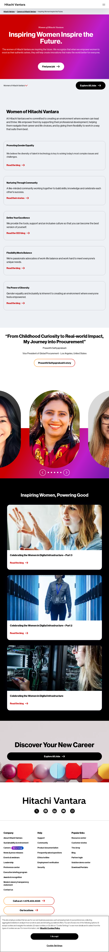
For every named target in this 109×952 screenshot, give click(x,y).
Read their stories (18, 198)
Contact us (8, 890)
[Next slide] (66, 472)
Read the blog (16, 165)
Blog (74, 853)
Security (41, 867)
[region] (54, 934)
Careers (7, 848)
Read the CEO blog (18, 233)
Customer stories (79, 843)
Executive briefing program (15, 872)
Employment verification (48, 862)
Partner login (77, 857)
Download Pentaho (80, 867)
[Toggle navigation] (103, 4)
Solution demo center (81, 862)
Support (41, 838)
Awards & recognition (13, 877)
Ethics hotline (43, 857)
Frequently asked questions (49, 853)
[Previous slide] (42, 472)
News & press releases (13, 853)
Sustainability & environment (16, 843)
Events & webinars (12, 857)
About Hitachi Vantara (13, 838)
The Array (76, 848)
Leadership (8, 862)
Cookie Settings (54, 945)
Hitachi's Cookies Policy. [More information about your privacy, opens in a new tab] (50, 928)
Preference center (12, 867)
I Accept (54, 936)
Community (42, 843)
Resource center (79, 838)
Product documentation (47, 848)
